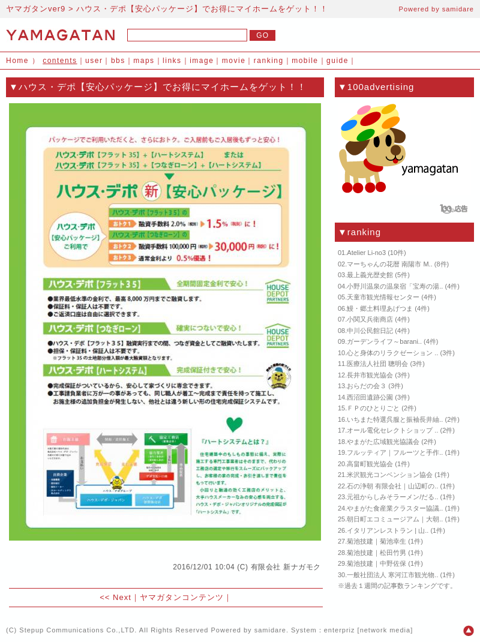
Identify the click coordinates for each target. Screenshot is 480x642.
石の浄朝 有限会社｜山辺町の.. (392, 486)
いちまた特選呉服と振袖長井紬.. (395, 419)
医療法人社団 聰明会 (377, 363)
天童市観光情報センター (383, 297)
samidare (458, 9)
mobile (305, 60)
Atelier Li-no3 (366, 252)
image (202, 60)
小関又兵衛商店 (370, 319)
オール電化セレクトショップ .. (392, 430)
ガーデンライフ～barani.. (384, 341)
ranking (269, 60)
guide (337, 60)
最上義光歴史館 (370, 274)
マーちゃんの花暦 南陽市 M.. (389, 264)
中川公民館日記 (370, 330)
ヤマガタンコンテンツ (182, 597)
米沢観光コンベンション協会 (390, 474)
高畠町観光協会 (370, 463)
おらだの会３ (366, 385)
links (172, 60)
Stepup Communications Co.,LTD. (78, 630)
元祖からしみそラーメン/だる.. (392, 496)
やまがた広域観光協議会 (383, 441)
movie (234, 60)
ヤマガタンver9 (35, 8)
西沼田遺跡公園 (370, 397)
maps (143, 60)
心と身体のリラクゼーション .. (392, 352)
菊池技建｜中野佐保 (376, 563)
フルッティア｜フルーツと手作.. (395, 452)
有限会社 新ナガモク (286, 567)
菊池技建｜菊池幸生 (376, 541)
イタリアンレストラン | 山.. (387, 530)
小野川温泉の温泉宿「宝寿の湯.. (395, 286)
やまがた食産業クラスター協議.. (395, 508)
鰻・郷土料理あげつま (380, 308)
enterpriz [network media (367, 630)
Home (17, 60)
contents (60, 60)
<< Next (115, 597)
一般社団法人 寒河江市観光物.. (392, 574)
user (94, 60)
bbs (118, 60)
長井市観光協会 (370, 375)
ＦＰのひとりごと (373, 408)
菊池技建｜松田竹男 (376, 552)
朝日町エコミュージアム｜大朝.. (395, 519)
